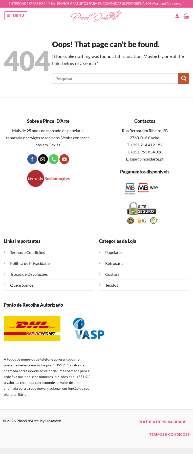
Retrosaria (114, 263)
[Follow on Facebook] (32, 159)
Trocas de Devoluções (29, 274)
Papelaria (113, 252)
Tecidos (111, 285)
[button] (16, 15)
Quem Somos (21, 285)
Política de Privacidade (30, 263)
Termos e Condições (27, 252)
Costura (112, 274)
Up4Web (53, 420)
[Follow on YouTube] (64, 159)
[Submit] (183, 78)
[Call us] (53, 159)
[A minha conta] (177, 16)
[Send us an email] (43, 159)
